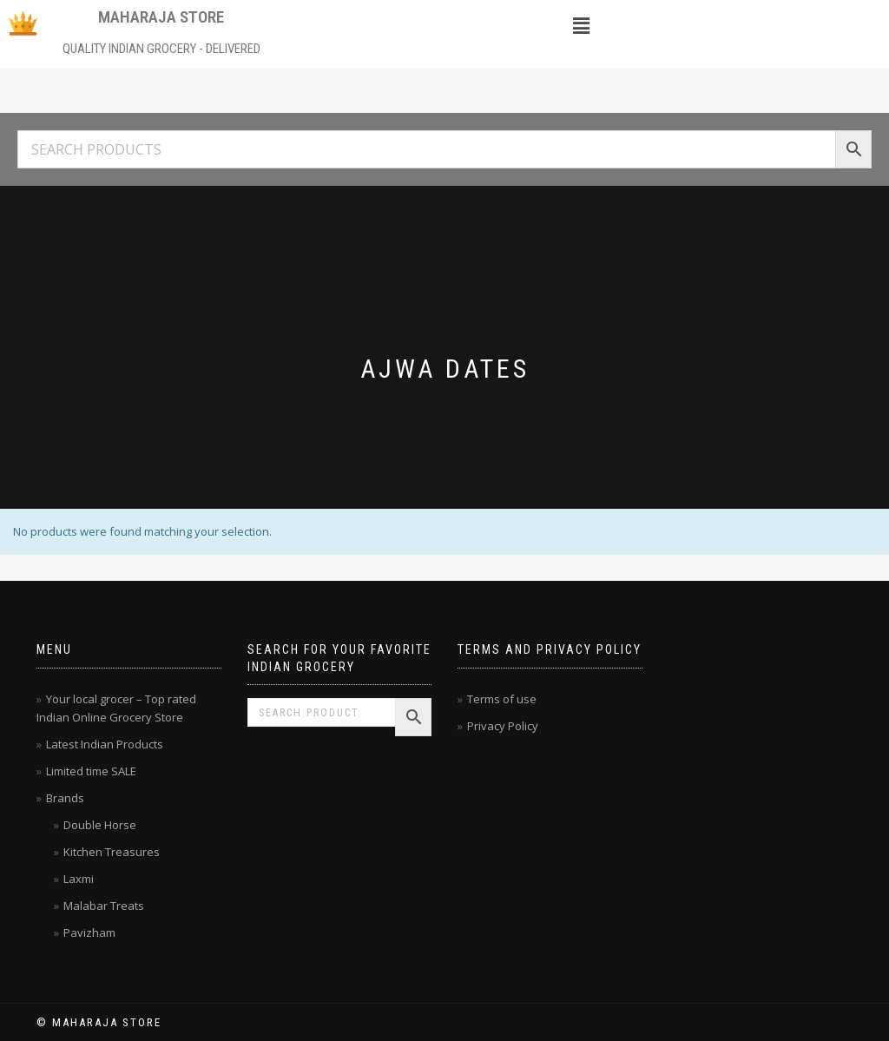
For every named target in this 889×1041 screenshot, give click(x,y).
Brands (65, 798)
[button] (582, 25)
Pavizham (89, 932)
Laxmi (78, 878)
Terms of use (502, 699)
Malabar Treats (103, 905)
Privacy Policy (502, 726)
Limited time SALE (91, 771)
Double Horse (99, 825)
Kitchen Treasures (111, 852)
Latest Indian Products (104, 744)
